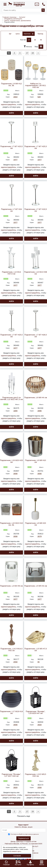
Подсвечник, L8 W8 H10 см (35, 461)
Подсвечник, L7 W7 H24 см (11, 210)
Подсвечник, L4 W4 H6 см (11, 586)
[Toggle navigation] (5, 4)
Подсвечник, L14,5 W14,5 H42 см (11, 649)
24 (29, 40)
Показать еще (23, 816)
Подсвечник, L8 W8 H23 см (35, 524)
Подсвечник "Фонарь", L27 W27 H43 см (11, 775)
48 (35, 40)
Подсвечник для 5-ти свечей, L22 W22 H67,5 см (11, 398)
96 (41, 40)
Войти (11, 113)
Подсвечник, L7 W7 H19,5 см (35, 210)
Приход (40, 34)
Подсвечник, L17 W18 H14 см (11, 712)
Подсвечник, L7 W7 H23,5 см (11, 147)
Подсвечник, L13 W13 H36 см (35, 273)
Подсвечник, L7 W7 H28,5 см (35, 336)
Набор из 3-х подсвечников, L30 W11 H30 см (35, 85)
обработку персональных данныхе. (29, 834)
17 (27, 53)
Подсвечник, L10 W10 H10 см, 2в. (11, 524)
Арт (10, 34)
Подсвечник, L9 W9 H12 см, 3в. (11, 84)
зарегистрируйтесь (8, 104)
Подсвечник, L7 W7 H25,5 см (35, 147)
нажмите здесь (16, 851)
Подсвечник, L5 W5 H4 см (35, 586)
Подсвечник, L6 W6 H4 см (35, 398)
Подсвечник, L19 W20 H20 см (11, 461)
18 (32, 53)
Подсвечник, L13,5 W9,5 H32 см (35, 775)
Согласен (17, 856)
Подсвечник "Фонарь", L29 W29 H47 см (35, 712)
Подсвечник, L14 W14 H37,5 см (11, 273)
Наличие (28, 34)
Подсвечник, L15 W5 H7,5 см (35, 649)
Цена (18, 34)
